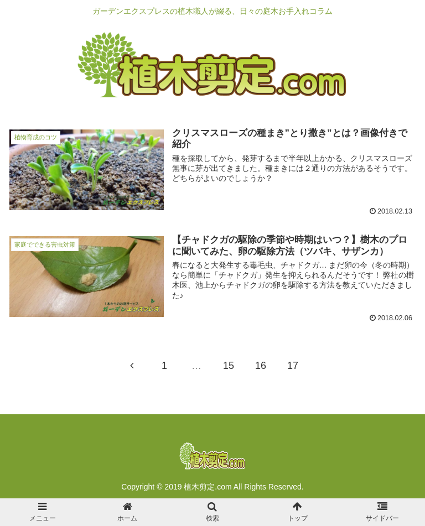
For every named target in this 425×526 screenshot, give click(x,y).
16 (260, 365)
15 (228, 365)
